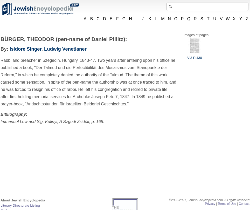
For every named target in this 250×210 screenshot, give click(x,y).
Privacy (210, 204)
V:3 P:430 (194, 56)
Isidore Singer (25, 49)
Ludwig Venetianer (65, 49)
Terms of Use (227, 204)
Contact (244, 204)
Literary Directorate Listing (20, 205)
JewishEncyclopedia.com (40, 9)
